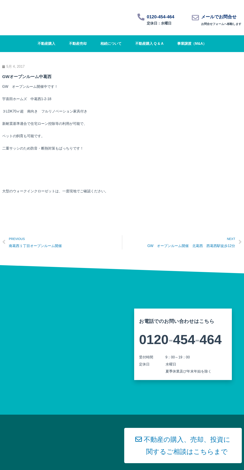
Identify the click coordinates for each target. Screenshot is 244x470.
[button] (183, 445)
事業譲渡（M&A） (191, 43)
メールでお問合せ (218, 16)
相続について (111, 43)
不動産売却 (78, 43)
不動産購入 (46, 43)
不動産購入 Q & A (149, 43)
